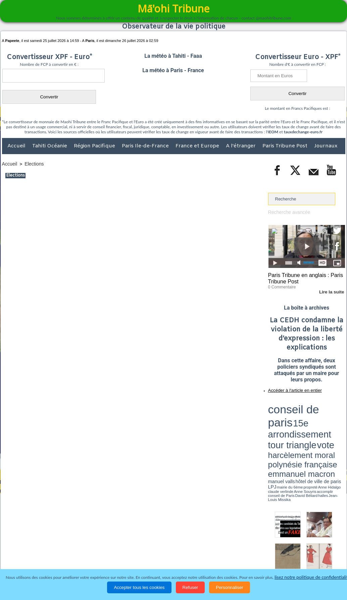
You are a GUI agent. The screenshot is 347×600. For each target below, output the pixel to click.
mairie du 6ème (280, 424)
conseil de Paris (275, 426)
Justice (160, 556)
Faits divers (140, 556)
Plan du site (167, 542)
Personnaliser (229, 587)
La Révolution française (253, 556)
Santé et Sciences (188, 556)
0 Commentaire (280, 285)
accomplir (339, 424)
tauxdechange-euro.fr (303, 131)
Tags (186, 542)
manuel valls (311, 420)
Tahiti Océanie (50, 146)
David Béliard (289, 426)
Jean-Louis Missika (309, 426)
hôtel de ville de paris (331, 420)
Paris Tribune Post (285, 146)
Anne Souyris (328, 424)
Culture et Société (107, 556)
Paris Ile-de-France (146, 146)
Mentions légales (326, 556)
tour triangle (315, 409)
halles (298, 426)
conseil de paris (289, 403)
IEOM (273, 131)
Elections (32, 163)
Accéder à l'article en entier (290, 388)
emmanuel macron (286, 419)
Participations (293, 556)
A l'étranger (241, 146)
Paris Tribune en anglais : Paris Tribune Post (303, 277)
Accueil (17, 146)
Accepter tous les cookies (139, 587)
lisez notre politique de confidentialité (312, 577)
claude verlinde (314, 424)
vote (333, 409)
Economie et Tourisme (63, 556)
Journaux (325, 146)
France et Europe (198, 146)
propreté (291, 424)
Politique (29, 556)
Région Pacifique (95, 146)
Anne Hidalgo (301, 424)
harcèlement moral (286, 414)
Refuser (190, 587)
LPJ (270, 423)
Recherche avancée (287, 212)
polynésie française (322, 414)
